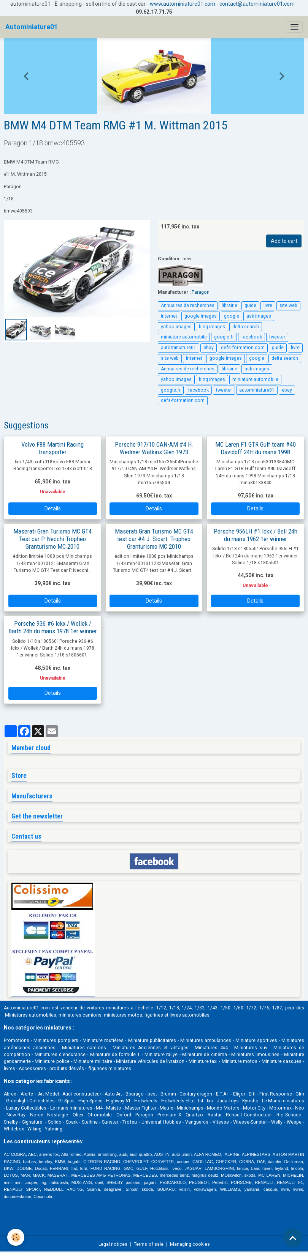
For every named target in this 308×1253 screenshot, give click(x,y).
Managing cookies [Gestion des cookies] (190, 1244)
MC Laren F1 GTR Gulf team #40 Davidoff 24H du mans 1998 (255, 448)
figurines (153, 1015)
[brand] (31, 27)
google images (200, 316)
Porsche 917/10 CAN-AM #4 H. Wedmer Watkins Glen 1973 (154, 448)
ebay (208, 347)
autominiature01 (178, 347)
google (231, 316)
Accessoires (32, 1068)
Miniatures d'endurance (60, 1054)
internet (169, 316)
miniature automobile (184, 337)
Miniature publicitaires (152, 1040)
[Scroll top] (292, 1237)
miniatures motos (123, 1015)
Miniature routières (103, 1040)
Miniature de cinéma (204, 1054)
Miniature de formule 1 (115, 1054)
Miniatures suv (250, 1047)
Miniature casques (282, 1061)
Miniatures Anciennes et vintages (151, 1047)
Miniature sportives (256, 1040)
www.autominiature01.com (182, 4)
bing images (212, 326)
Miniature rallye (161, 1054)
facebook (251, 337)
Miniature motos (240, 1061)
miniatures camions (80, 1015)
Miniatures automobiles (30, 1015)
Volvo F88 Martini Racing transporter (52, 448)
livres (9, 1068)
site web (288, 305)
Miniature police (52, 1061)
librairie (229, 305)
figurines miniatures (109, 1068)
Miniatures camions (84, 1047)
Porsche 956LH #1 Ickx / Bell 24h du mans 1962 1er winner (255, 535)
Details (52, 508)
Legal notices (112, 1244)
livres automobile (188, 1015)
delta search (245, 326)
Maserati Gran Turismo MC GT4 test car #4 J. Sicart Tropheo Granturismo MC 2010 (154, 538)
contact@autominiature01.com (257, 4)
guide (250, 305)
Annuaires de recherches (187, 305)
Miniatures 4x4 (211, 1047)
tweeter (277, 337)
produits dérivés (66, 1068)
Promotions (16, 1040)
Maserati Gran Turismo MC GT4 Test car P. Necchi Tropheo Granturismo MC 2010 (52, 538)
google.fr (224, 337)
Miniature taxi (203, 1061)
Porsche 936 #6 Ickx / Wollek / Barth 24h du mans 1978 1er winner (52, 627)
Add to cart (284, 241)
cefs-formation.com (243, 347)
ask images (258, 316)
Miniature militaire (92, 1061)
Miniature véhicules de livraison (150, 1061)
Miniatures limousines (255, 1054)
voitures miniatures (108, 1008)
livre (268, 305)
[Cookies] (16, 1237)
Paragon (201, 292)
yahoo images (176, 326)
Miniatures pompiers (55, 1040)
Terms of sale (149, 1244)
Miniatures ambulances (205, 1040)
